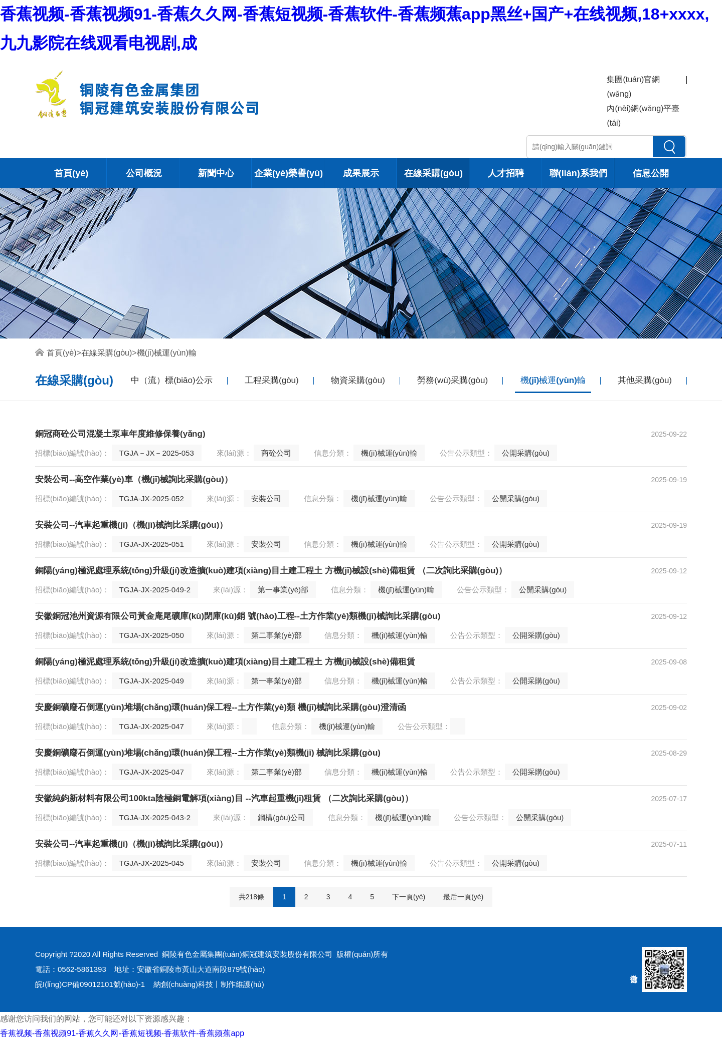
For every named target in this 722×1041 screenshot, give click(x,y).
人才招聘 (506, 173)
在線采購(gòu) (433, 173)
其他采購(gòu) (645, 380)
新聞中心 (216, 173)
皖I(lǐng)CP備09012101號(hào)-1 (90, 984)
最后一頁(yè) (463, 897)
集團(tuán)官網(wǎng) (633, 86)
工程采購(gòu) (272, 380)
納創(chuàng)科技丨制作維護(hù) (208, 984)
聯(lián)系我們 (578, 173)
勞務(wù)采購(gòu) (452, 380)
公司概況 (144, 173)
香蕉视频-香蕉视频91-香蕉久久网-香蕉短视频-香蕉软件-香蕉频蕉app (122, 1033)
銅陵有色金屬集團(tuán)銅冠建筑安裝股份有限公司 (247, 954)
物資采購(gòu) (358, 380)
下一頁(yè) (408, 897)
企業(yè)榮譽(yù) (288, 173)
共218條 (251, 897)
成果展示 (361, 173)
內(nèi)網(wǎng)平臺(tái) (643, 115)
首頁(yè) (71, 173)
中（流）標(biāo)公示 (171, 380)
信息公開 (651, 173)
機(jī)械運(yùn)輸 (167, 353)
